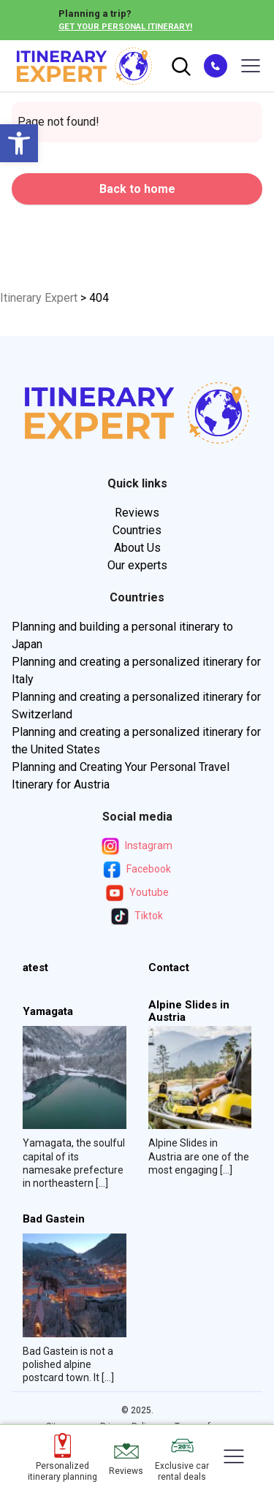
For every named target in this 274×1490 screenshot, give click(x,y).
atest (35, 968)
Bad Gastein (54, 1219)
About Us (137, 548)
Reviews (137, 513)
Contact (168, 968)
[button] (19, 143)
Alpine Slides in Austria (188, 1011)
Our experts (137, 565)
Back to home (137, 189)
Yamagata (48, 1012)
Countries (137, 530)
